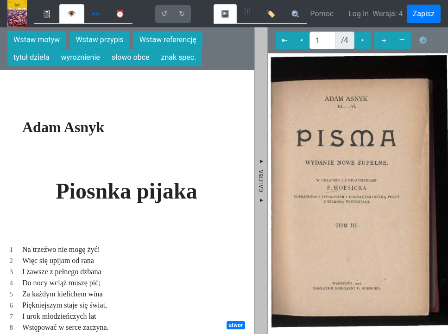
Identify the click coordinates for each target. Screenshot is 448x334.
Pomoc (322, 13)
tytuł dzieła (31, 57)
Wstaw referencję (167, 39)
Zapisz (424, 13)
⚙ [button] (423, 40)
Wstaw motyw (36, 39)
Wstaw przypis (99, 39)
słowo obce (131, 57)
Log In (358, 13)
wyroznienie (80, 57)
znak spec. (178, 57)
